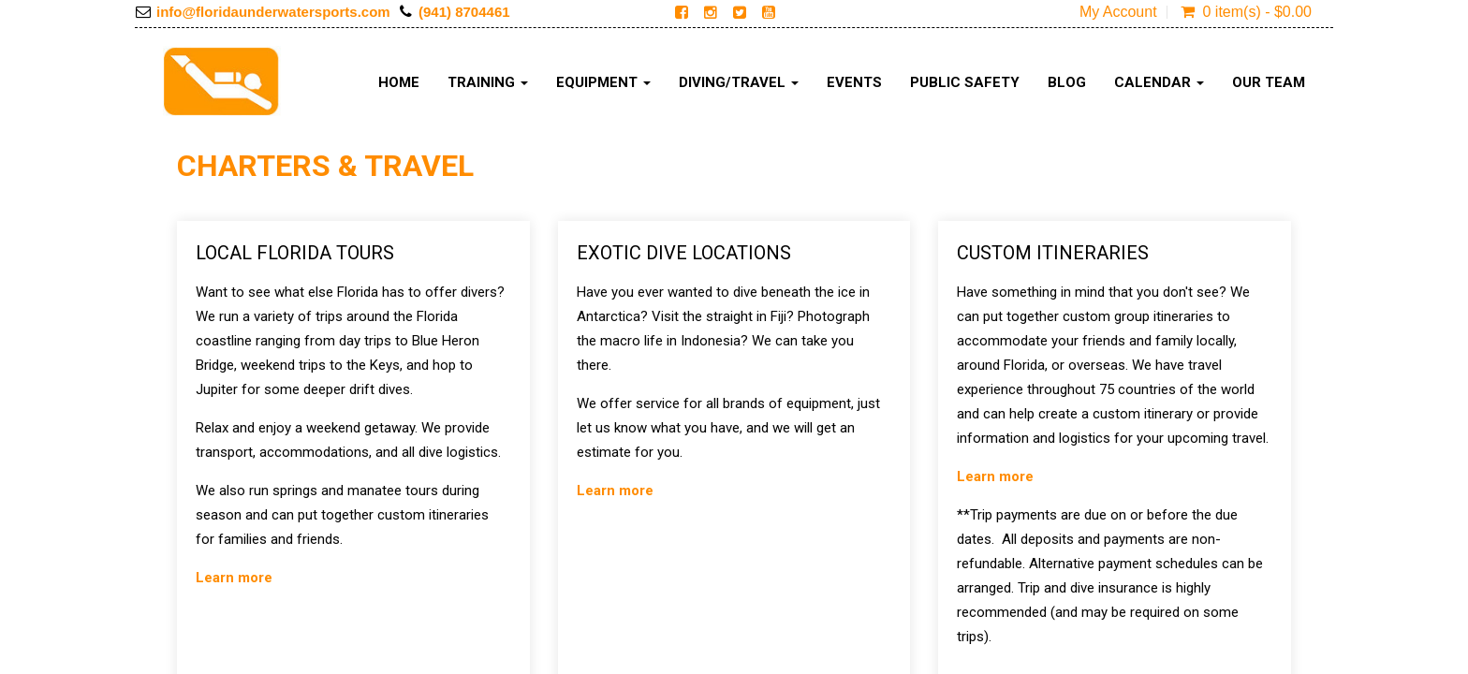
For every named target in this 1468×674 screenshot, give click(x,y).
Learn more (234, 577)
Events (854, 82)
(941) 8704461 (464, 12)
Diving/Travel (739, 82)
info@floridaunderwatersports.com (273, 12)
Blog (1067, 82)
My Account (1118, 12)
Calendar (1159, 82)
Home (398, 82)
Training (488, 82)
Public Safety (965, 82)
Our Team (1268, 82)
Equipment (603, 82)
